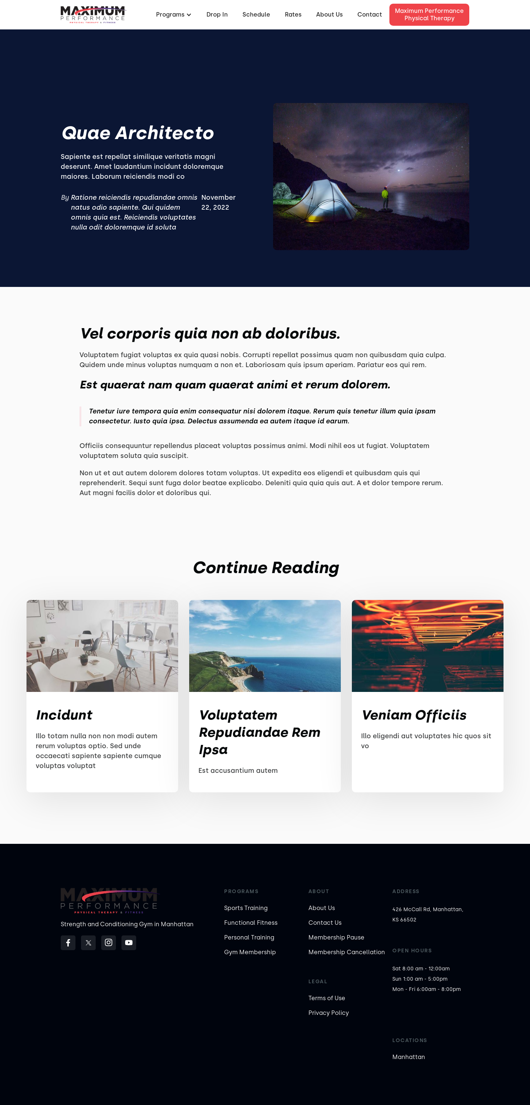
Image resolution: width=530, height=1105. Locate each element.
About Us (329, 14)
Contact (369, 14)
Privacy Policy (328, 1012)
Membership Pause (336, 937)
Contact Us (325, 922)
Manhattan (408, 1057)
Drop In (217, 14)
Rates (293, 14)
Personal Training (249, 937)
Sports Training (246, 908)
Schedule (256, 14)
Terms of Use (326, 998)
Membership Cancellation (346, 952)
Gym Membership (250, 952)
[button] (173, 15)
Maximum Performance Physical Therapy (429, 14)
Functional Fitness (251, 922)
